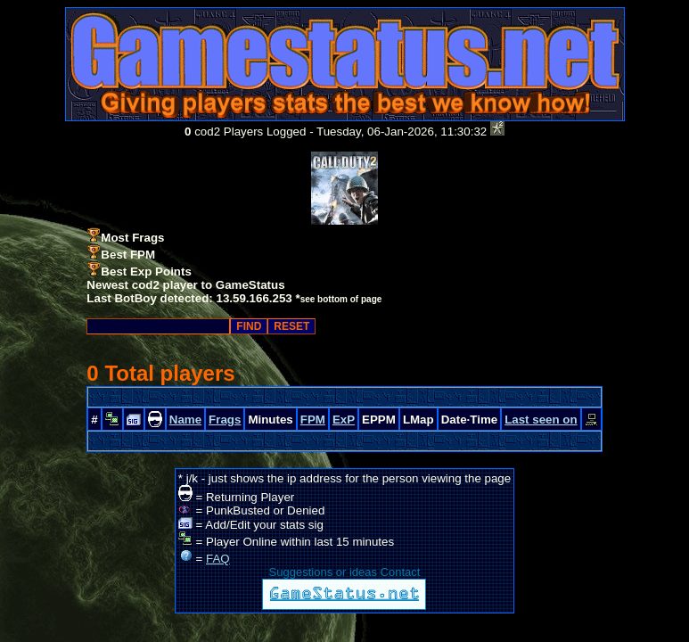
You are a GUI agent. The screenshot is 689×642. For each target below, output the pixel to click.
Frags (225, 419)
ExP (343, 419)
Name (185, 419)
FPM (312, 419)
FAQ (218, 558)
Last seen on (540, 419)
